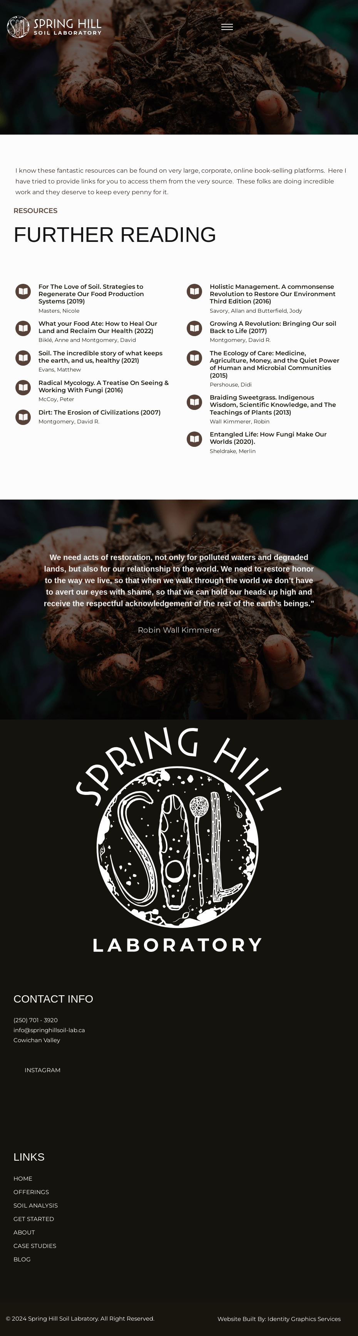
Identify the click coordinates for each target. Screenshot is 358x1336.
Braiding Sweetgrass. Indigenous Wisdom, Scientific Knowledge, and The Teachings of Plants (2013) (273, 420)
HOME (22, 1178)
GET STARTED (33, 1219)
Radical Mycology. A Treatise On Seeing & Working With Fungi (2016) (103, 402)
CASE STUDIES (34, 1245)
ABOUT (24, 1232)
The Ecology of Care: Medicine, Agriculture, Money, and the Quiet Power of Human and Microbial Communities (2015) (275, 380)
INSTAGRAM (36, 1070)
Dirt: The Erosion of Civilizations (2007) (99, 428)
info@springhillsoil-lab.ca (49, 1030)
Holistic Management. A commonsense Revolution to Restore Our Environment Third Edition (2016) (273, 310)
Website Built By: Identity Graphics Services (279, 1319)
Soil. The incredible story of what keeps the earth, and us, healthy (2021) (100, 372)
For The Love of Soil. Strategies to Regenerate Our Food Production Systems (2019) (91, 310)
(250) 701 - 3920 (35, 1020)
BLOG (22, 1259)
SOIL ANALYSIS (35, 1205)
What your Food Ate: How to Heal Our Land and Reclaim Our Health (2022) (97, 343)
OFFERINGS (31, 1192)
